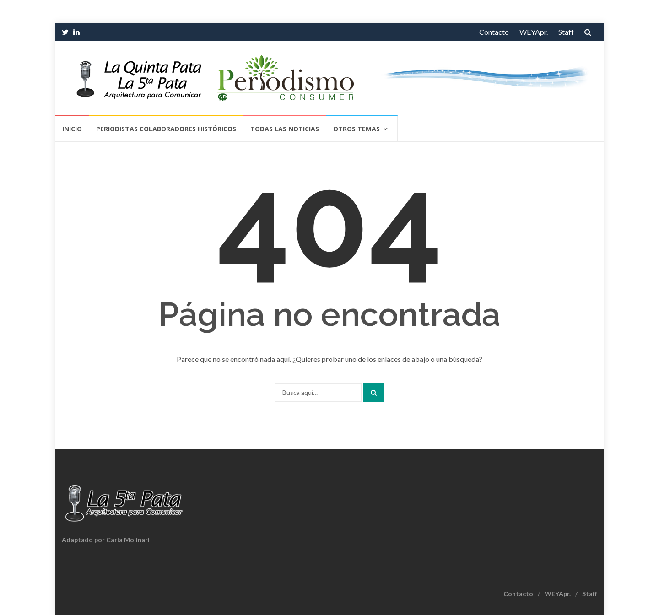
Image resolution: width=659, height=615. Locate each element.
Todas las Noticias (284, 128)
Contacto (494, 31)
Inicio (72, 128)
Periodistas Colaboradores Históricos (166, 128)
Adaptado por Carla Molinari (106, 540)
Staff (566, 31)
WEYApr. (533, 31)
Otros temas (356, 128)
